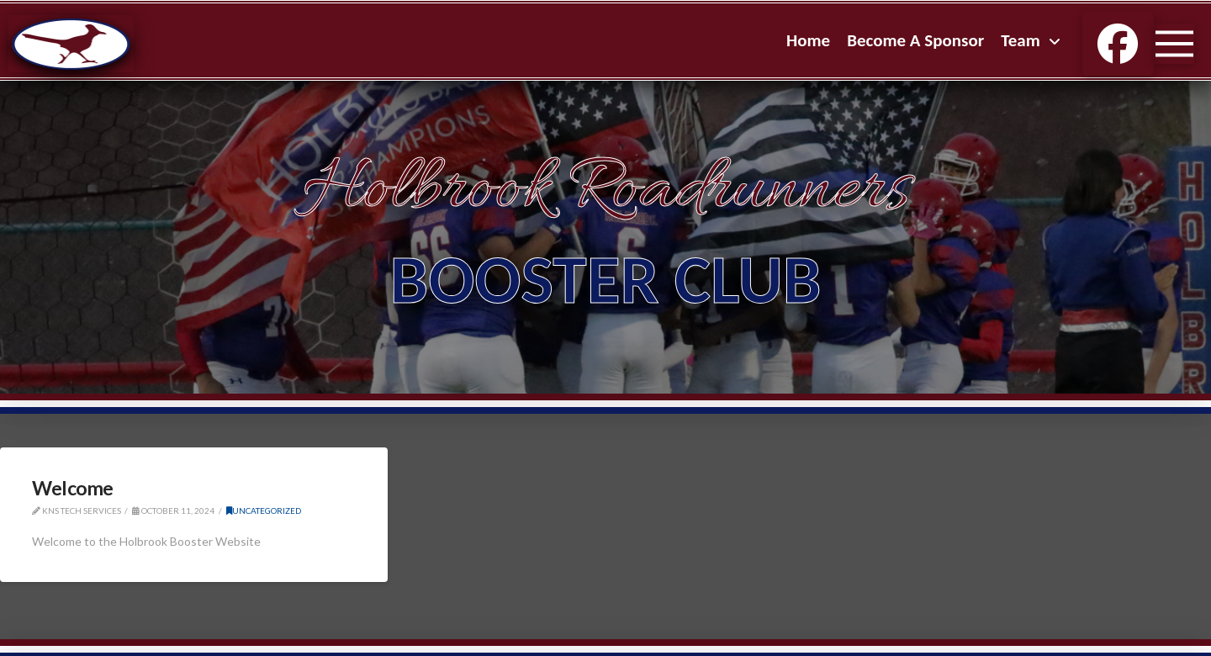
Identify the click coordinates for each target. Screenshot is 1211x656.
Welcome (72, 488)
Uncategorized (263, 510)
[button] (1174, 44)
